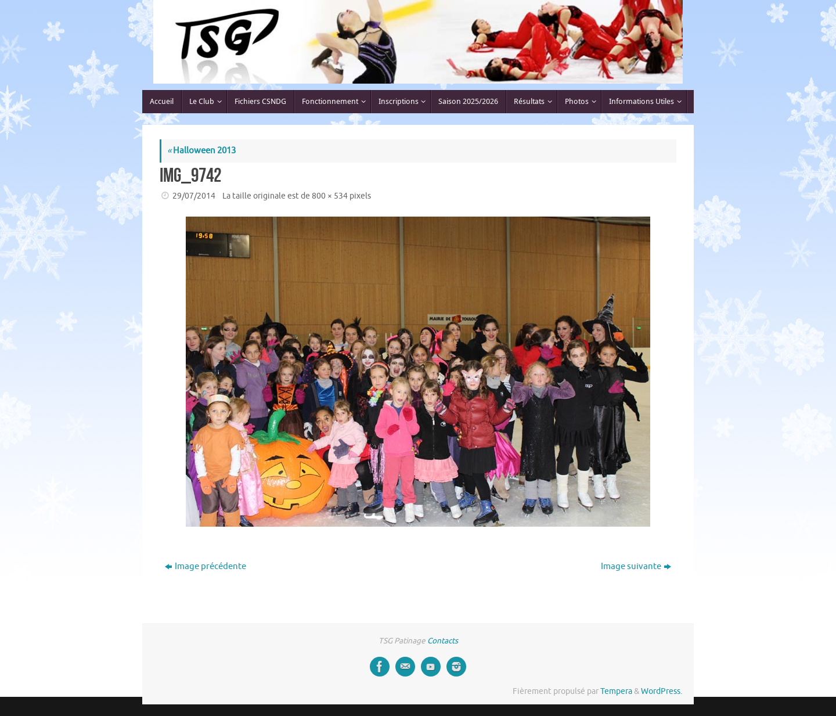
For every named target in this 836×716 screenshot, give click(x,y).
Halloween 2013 (201, 150)
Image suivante (636, 566)
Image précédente (205, 566)
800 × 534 (330, 196)
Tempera (616, 691)
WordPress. (661, 691)
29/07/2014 (193, 196)
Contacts (442, 641)
